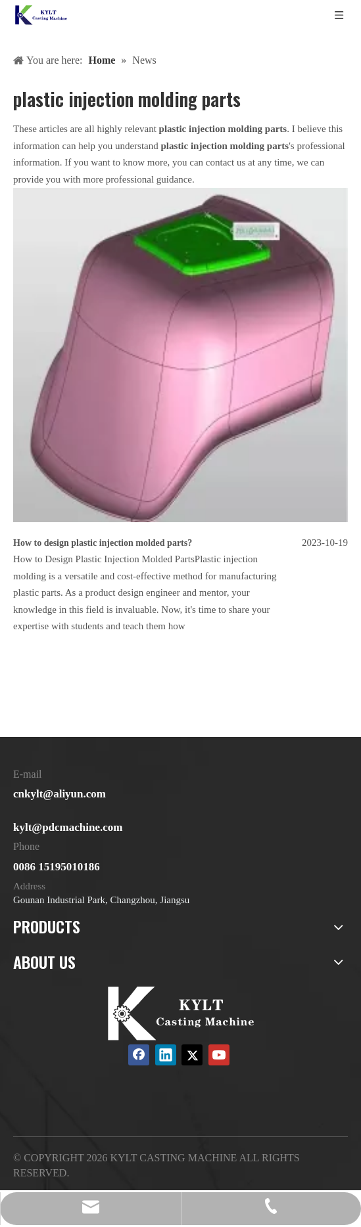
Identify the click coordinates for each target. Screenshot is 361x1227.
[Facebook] (138, 1054)
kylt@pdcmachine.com (67, 827)
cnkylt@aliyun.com (59, 794)
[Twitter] (192, 1054)
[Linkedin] (165, 1054)
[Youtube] (218, 1054)
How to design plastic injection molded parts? (102, 543)
